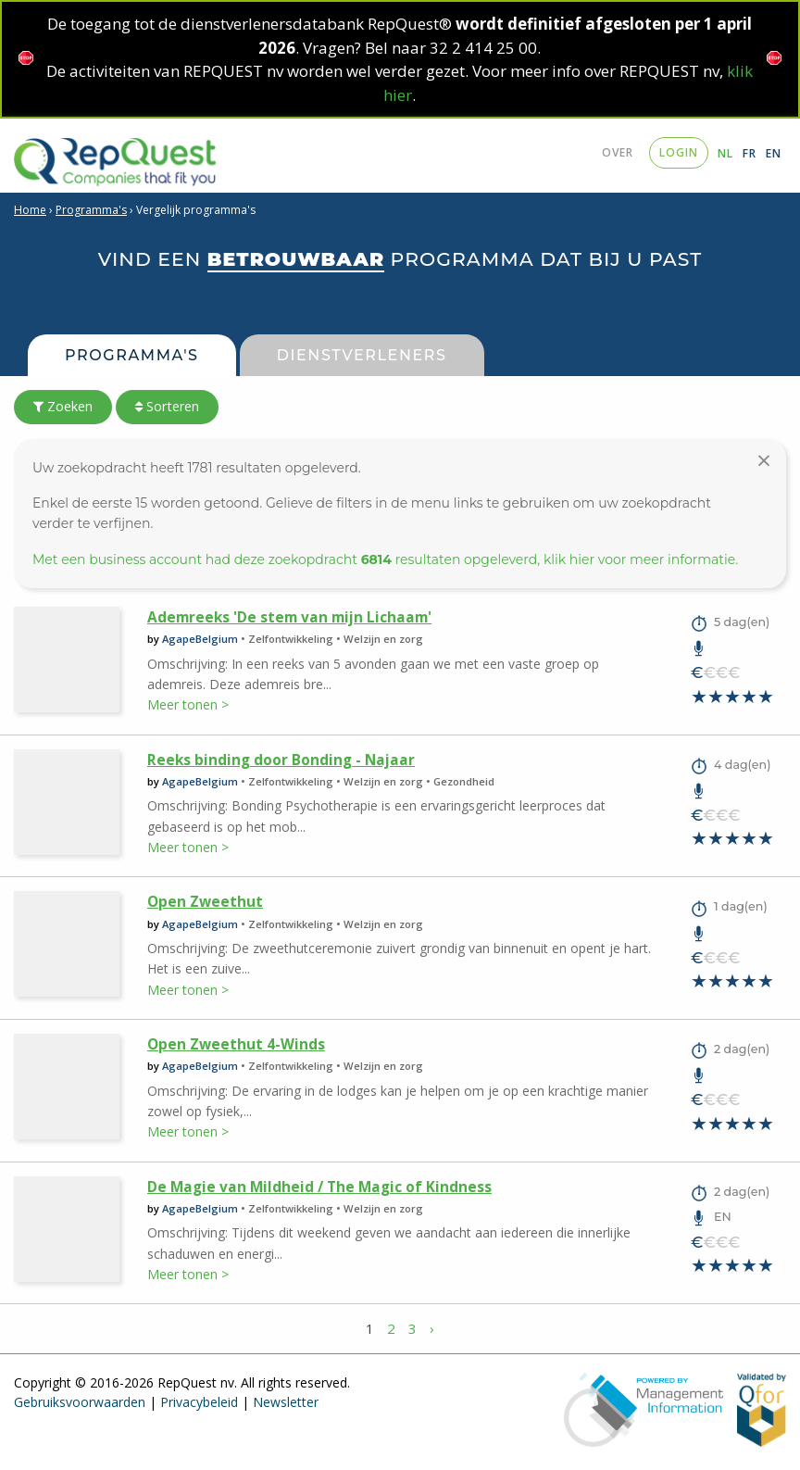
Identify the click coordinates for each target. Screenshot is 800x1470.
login (678, 152)
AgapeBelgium (200, 639)
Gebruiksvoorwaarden (79, 1402)
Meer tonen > (188, 704)
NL (725, 153)
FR (749, 153)
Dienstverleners (362, 355)
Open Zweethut (205, 901)
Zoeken (63, 406)
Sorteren (167, 406)
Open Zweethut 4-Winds (236, 1044)
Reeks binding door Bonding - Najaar (281, 760)
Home (30, 210)
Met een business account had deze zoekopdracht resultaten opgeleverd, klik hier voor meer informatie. (385, 559)
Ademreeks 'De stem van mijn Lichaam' (289, 617)
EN (773, 153)
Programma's (91, 210)
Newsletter (286, 1402)
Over (617, 152)
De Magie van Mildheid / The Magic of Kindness (319, 1187)
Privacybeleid (199, 1402)
